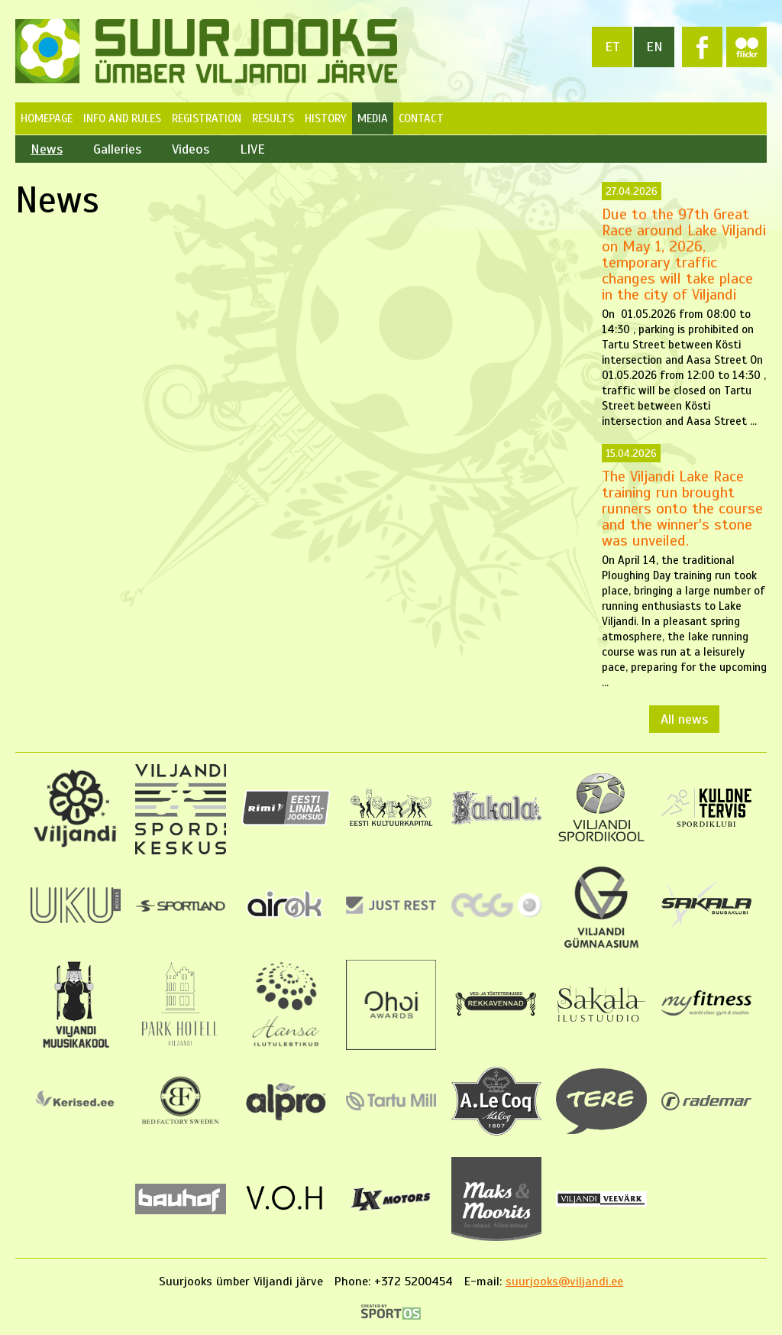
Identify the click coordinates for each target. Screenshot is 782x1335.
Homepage (47, 118)
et (612, 46)
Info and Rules (122, 118)
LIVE (252, 149)
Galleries (117, 149)
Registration (206, 118)
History (326, 118)
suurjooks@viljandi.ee (564, 1281)
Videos (190, 149)
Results (273, 118)
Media (372, 118)
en (654, 46)
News (47, 149)
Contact (421, 118)
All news (684, 719)
